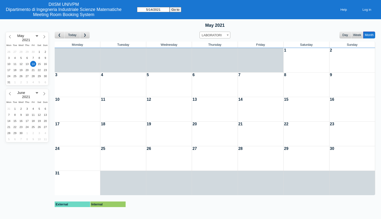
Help (343, 9)
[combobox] (214, 35)
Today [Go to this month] (72, 35)
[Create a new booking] (306, 60)
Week (357, 35)
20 (194, 124)
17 (57, 124)
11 (103, 99)
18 (103, 124)
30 (332, 148)
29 (286, 148)
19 (149, 124)
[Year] (27, 40)
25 (103, 148)
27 (194, 148)
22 (286, 124)
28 (240, 148)
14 (240, 99)
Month (369, 35)
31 (57, 173)
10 (57, 99)
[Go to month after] (85, 35)
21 (240, 124)
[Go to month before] (60, 35)
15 (286, 99)
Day (345, 35)
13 (194, 99)
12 (149, 99)
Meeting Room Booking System (63, 14)
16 (332, 99)
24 (57, 148)
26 (149, 148)
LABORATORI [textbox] (212, 35)
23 (332, 124)
